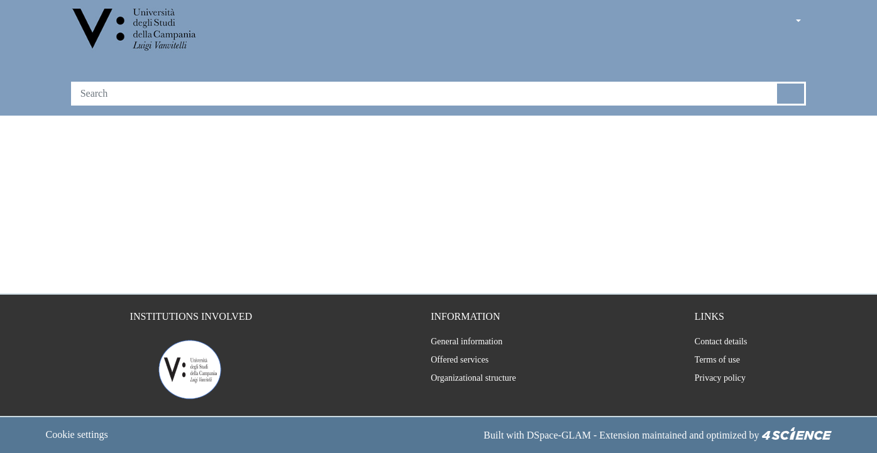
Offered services (452, 360)
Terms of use (715, 360)
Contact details (719, 342)
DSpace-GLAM (537, 435)
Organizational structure (467, 378)
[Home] (135, 31)
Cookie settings (81, 435)
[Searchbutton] (791, 94)
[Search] (424, 94)
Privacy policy (716, 378)
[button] (763, 21)
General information (458, 342)
